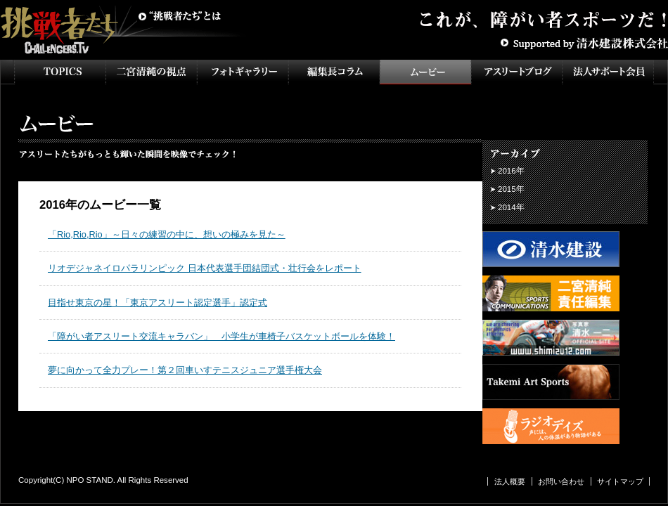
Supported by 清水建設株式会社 (583, 42)
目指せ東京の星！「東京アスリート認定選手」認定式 (157, 302)
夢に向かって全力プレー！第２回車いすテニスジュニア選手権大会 (185, 370)
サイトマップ (620, 481)
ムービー (425, 72)
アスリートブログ (517, 72)
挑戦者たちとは (179, 16)
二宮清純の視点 (151, 72)
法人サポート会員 (608, 72)
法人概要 (509, 481)
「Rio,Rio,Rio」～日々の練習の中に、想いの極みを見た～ (166, 234)
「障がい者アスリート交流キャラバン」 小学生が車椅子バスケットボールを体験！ (221, 336)
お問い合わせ (561, 481)
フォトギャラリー (242, 72)
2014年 (511, 207)
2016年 (511, 171)
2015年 (511, 189)
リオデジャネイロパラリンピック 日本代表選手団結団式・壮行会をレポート (204, 268)
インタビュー (334, 72)
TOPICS (59, 72)
